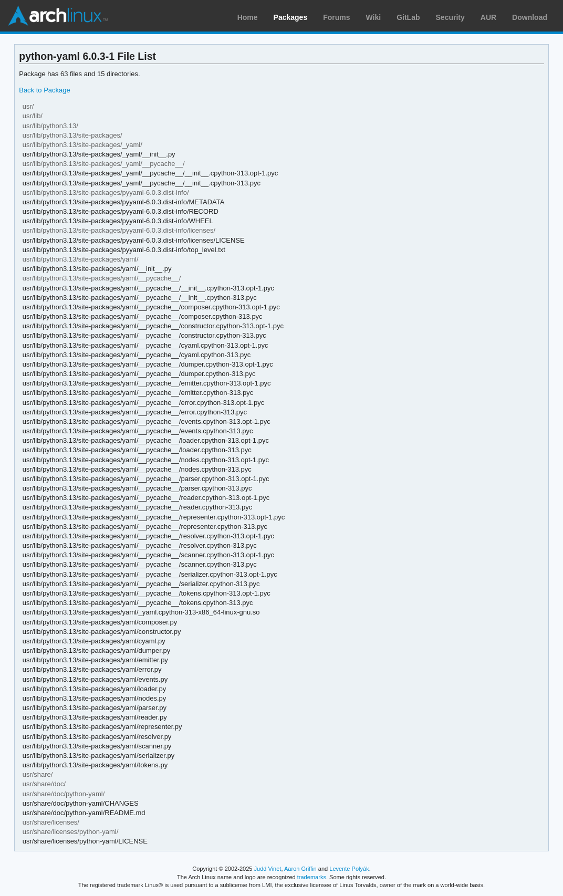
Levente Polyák (349, 869)
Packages (291, 17)
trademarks (311, 877)
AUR (488, 17)
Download (529, 17)
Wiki (373, 17)
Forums (336, 17)
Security (450, 17)
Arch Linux (58, 15)
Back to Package (44, 90)
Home (247, 17)
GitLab (408, 17)
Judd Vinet (268, 869)
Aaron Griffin (300, 869)
